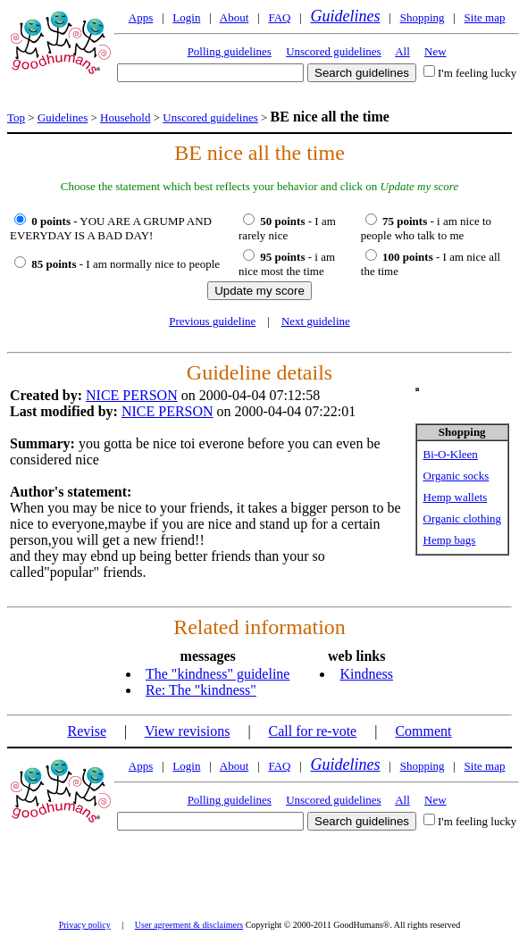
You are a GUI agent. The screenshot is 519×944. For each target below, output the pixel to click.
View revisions (187, 731)
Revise (86, 731)
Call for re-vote (313, 731)
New (435, 51)
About (234, 17)
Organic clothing (462, 518)
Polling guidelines (230, 51)
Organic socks (456, 475)
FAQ (279, 17)
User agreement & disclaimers (189, 925)
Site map (485, 17)
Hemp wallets (455, 497)
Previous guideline (212, 321)
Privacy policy (85, 925)
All (402, 51)
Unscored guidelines (333, 51)
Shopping (422, 17)
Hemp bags (449, 540)
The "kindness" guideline (217, 673)
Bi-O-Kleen (450, 454)
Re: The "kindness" (201, 690)
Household (125, 117)
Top (16, 117)
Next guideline (315, 321)
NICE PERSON (132, 395)
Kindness (366, 673)
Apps (141, 17)
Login (186, 17)
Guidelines (346, 16)
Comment (423, 731)
